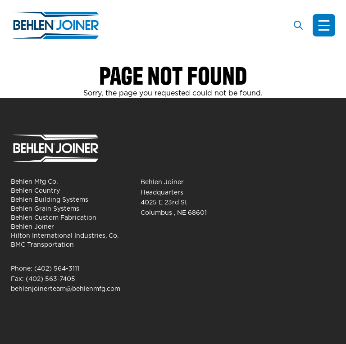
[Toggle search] (298, 25)
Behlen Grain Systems (45, 208)
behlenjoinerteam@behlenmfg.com (65, 288)
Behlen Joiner (32, 226)
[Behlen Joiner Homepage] (56, 25)
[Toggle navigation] (324, 25)
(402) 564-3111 (56, 268)
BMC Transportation (42, 244)
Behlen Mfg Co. (34, 181)
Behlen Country (35, 190)
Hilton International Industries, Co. (64, 235)
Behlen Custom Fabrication (53, 217)
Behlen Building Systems (49, 199)
